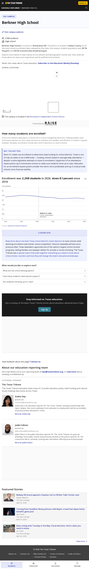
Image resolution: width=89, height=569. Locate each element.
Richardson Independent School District (47, 116)
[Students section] (11, 564)
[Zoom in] (57, 72)
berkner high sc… (30, 8)
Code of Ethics (74, 554)
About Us (12, 554)
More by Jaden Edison (24, 442)
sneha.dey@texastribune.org (25, 402)
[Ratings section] (77, 564)
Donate (53, 557)
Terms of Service (57, 554)
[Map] (31, 91)
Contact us (35, 361)
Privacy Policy (40, 557)
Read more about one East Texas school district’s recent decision (34, 241)
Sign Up (44, 309)
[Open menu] (2, 3)
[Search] (86, 8)
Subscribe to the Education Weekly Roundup (58, 63)
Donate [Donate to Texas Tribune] (83, 3)
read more (71, 371)
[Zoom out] (57, 76)
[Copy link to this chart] (85, 179)
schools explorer (10, 8)
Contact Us (25, 554)
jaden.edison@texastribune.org (26, 431)
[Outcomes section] (55, 564)
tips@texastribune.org (52, 371)
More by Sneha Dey (23, 414)
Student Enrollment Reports (17, 226)
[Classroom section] (33, 564)
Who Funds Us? (39, 554)
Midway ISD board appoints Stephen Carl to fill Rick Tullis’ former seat (47, 495)
